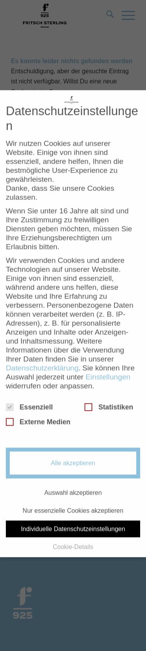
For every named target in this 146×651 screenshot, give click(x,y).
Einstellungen (108, 367)
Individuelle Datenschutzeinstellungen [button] (73, 519)
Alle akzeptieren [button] (73, 453)
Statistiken (108, 398)
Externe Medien (38, 412)
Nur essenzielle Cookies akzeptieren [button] (73, 501)
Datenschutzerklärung (42, 358)
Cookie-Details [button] (73, 537)
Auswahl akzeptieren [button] (73, 483)
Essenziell (29, 398)
